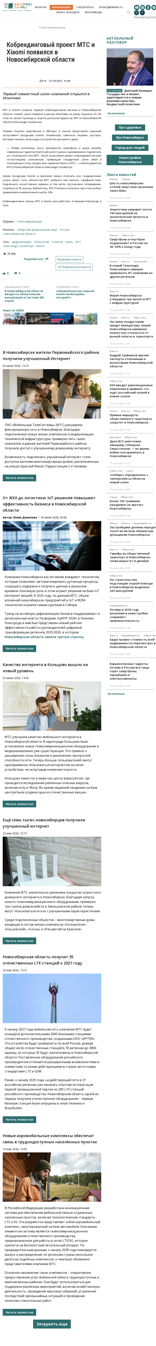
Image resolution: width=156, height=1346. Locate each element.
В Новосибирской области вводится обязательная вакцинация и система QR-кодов (25, 296)
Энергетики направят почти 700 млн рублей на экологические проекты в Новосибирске (131, 214)
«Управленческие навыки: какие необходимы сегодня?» (75, 294)
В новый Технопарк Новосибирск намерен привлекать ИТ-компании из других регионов (131, 270)
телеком (57, 242)
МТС (78, 242)
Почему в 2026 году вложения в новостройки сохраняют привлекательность (129, 615)
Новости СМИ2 (13, 310)
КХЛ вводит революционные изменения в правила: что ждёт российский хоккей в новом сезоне (131, 390)
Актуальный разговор (120, 40)
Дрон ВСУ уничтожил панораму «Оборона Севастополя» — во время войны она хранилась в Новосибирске (129, 448)
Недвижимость (142, 523)
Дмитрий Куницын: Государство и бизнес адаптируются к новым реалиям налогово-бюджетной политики (130, 97)
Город (113, 497)
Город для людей (130, 147)
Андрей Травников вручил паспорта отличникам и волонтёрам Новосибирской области (131, 360)
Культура (115, 437)
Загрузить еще (52, 1324)
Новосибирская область (19, 234)
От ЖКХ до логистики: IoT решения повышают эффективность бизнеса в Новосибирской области (49, 504)
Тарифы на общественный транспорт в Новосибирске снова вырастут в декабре (130, 557)
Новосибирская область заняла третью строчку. (44, 637)
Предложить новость (69, 259)
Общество (128, 235)
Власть (126, 262)
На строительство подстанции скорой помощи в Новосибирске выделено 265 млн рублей (131, 585)
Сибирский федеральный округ (37, 229)
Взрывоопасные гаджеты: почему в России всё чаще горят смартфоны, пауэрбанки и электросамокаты (129, 671)
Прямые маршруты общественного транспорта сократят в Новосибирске (131, 418)
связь (69, 242)
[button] (128, 12)
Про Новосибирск (130, 137)
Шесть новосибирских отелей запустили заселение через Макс (131, 186)
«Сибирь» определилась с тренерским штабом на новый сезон (129, 478)
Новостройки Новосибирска (130, 160)
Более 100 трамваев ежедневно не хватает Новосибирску (126, 504)
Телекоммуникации (52, 27)
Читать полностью (19, 478)
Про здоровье (130, 127)
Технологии (140, 262)
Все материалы (116, 113)
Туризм (126, 179)
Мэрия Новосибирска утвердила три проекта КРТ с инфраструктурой (130, 299)
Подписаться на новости (74, 267)
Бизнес (114, 179)
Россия (64, 229)
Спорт (129, 471)
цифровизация (21, 242)
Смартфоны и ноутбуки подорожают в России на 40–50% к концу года (128, 243)
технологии (41, 242)
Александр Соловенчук (18, 246)
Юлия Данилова (25, 517)
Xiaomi (40, 246)
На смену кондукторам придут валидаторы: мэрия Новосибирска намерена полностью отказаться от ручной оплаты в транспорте (131, 329)
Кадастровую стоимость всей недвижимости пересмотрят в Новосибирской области (133, 643)
